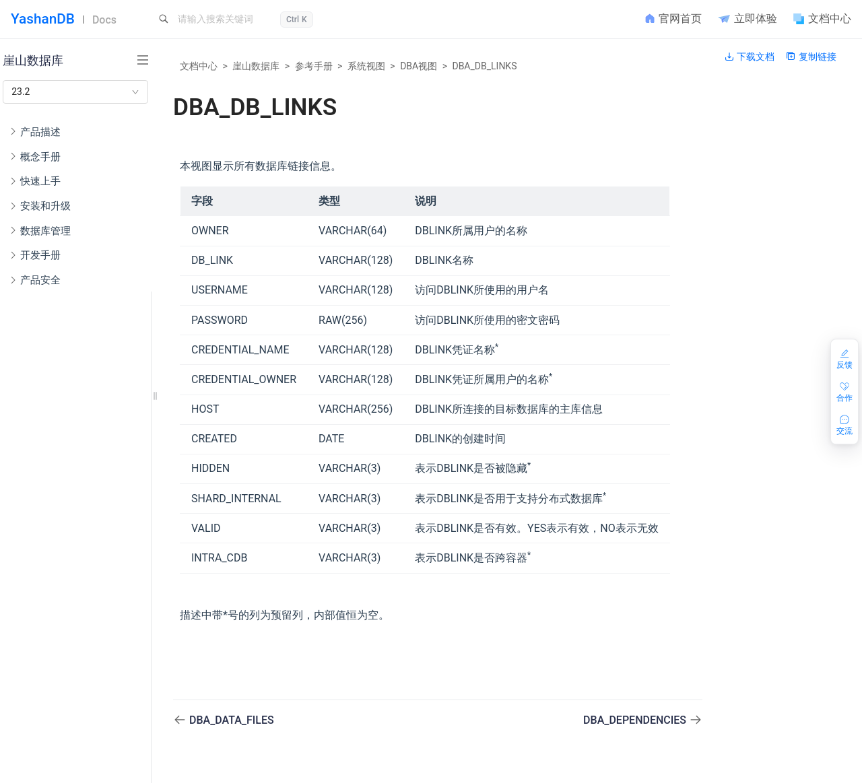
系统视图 (366, 66)
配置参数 (55, 452)
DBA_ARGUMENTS (95, 755)
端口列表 (55, 430)
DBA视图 (418, 66)
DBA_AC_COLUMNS (95, 691)
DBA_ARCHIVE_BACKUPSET (95, 734)
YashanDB (43, 19)
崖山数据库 (255, 66)
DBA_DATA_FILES (231, 720)
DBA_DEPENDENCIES (636, 720)
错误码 (50, 495)
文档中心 (199, 66)
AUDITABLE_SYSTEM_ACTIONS (95, 604)
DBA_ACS (78, 669)
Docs (104, 19)
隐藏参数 (55, 474)
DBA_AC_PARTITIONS (95, 712)
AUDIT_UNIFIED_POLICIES (95, 647)
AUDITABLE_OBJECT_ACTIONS (95, 582)
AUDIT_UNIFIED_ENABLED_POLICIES (95, 625)
